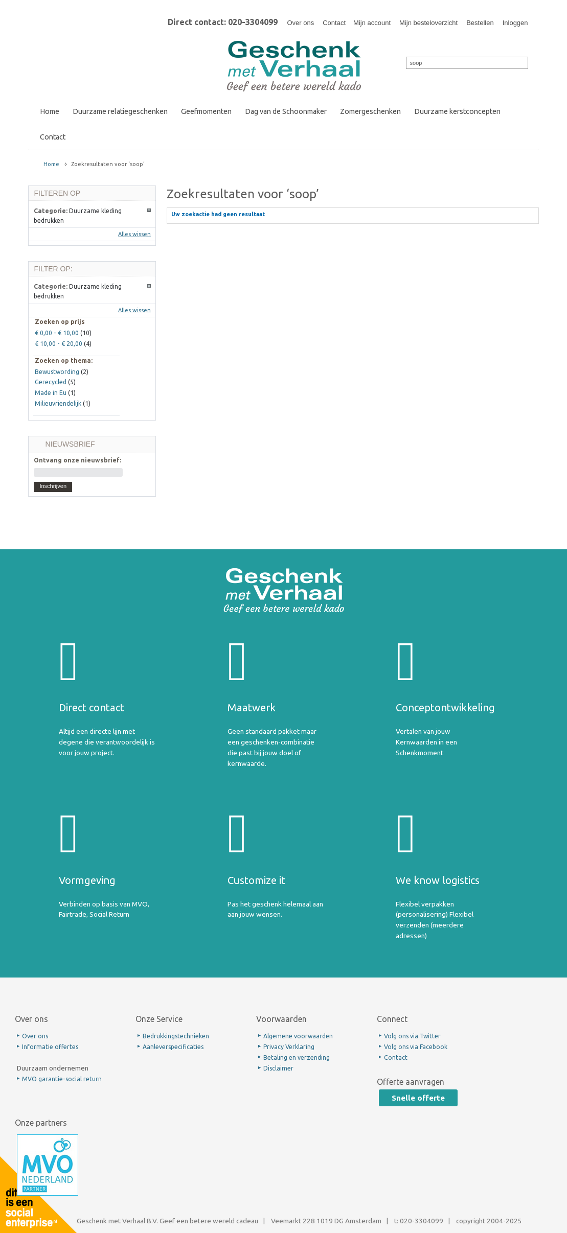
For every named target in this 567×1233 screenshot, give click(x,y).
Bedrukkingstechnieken (176, 1036)
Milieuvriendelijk (58, 403)
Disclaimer (278, 1068)
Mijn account (372, 23)
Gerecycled (50, 382)
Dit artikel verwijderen (149, 211)
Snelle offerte (418, 1098)
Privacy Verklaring (288, 1046)
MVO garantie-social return (62, 1079)
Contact (334, 23)
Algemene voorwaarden (298, 1036)
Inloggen (515, 23)
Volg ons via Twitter (412, 1036)
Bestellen (479, 23)
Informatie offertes (50, 1046)
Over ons (300, 23)
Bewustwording (57, 371)
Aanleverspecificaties (173, 1046)
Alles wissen (134, 234)
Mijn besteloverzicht (428, 23)
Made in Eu (50, 392)
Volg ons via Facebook (415, 1046)
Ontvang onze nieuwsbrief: (77, 460)
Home (51, 164)
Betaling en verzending (296, 1057)
